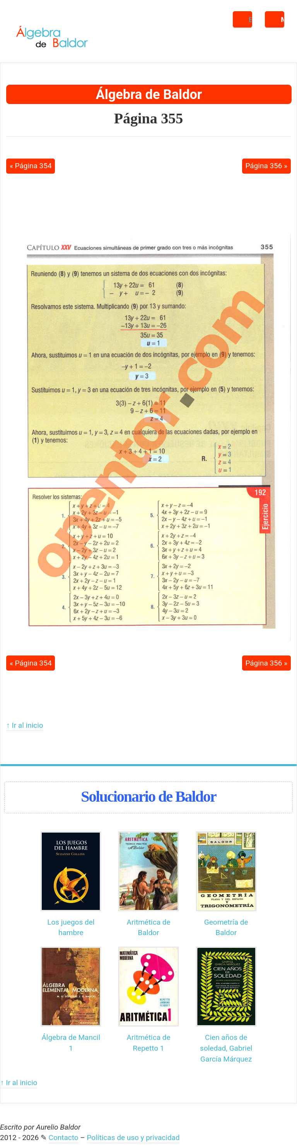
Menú (282, 19)
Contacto (64, 1137)
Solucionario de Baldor (148, 796)
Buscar (250, 19)
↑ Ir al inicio (24, 725)
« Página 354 (31, 165)
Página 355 (148, 118)
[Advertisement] (148, 200)
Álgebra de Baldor (149, 94)
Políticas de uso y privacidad (133, 1137)
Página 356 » (266, 165)
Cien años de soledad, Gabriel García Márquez (226, 1048)
